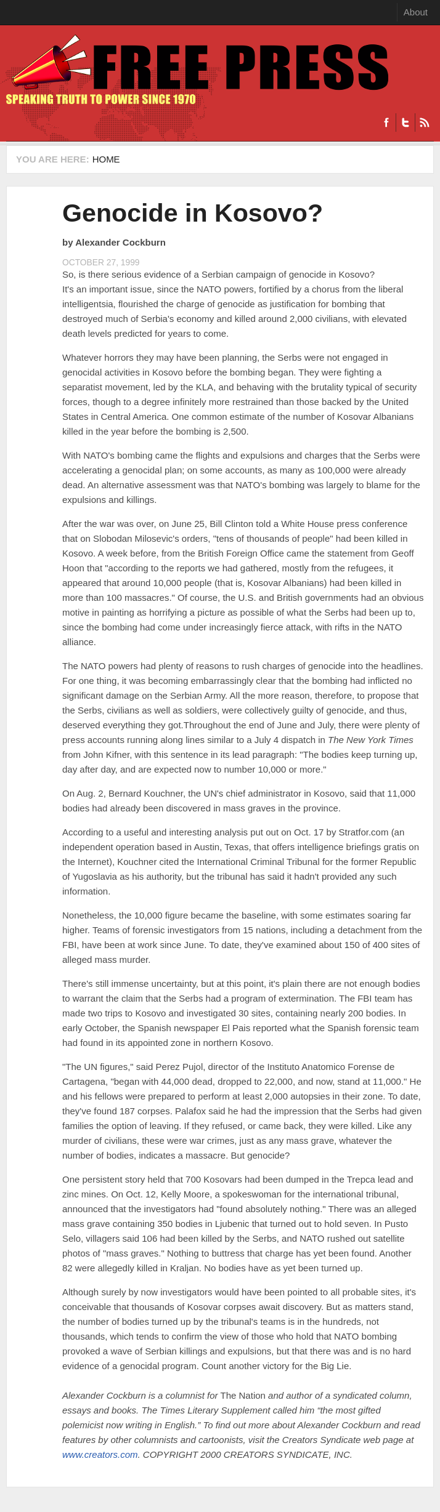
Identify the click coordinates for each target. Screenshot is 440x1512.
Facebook (386, 122)
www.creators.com (100, 1454)
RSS (424, 122)
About (416, 12)
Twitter (405, 122)
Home (106, 159)
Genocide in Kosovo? (192, 213)
